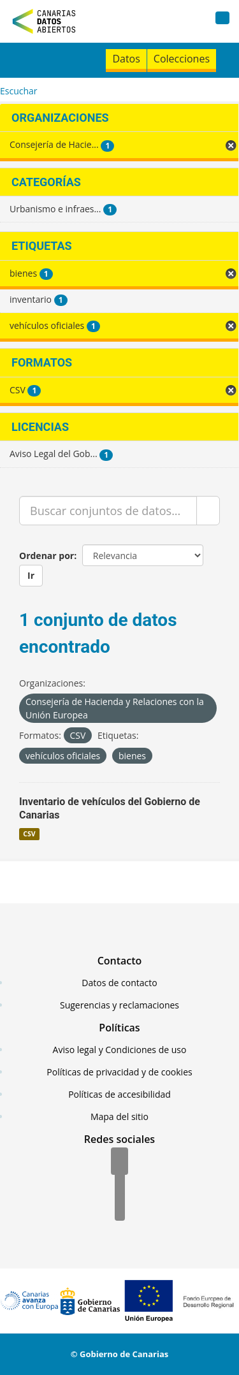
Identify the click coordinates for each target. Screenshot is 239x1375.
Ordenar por (46, 555)
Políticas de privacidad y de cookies (119, 1072)
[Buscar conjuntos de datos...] (108, 510)
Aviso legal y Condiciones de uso (120, 1050)
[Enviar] (208, 510)
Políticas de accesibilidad (119, 1094)
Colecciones (182, 59)
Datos (126, 59)
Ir (30, 575)
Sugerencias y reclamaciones (119, 1005)
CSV (29, 833)
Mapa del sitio (119, 1116)
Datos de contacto (119, 983)
